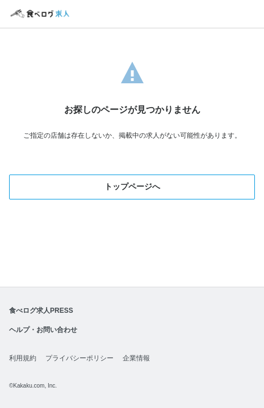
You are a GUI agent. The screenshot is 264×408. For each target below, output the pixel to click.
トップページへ (132, 186)
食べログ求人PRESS (41, 310)
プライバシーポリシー (79, 358)
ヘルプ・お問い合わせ (43, 330)
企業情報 (136, 358)
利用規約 (22, 358)
